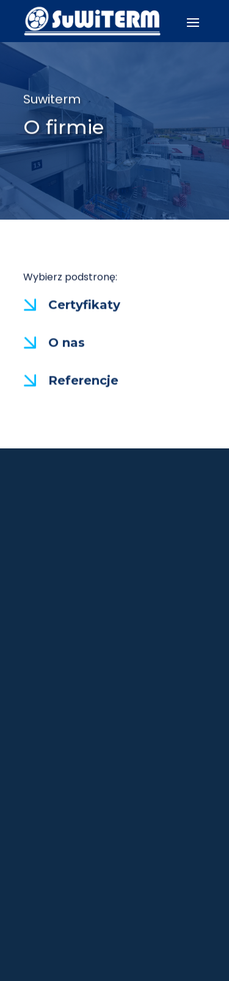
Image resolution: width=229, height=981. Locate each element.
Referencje (83, 380)
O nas (66, 343)
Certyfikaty (84, 305)
